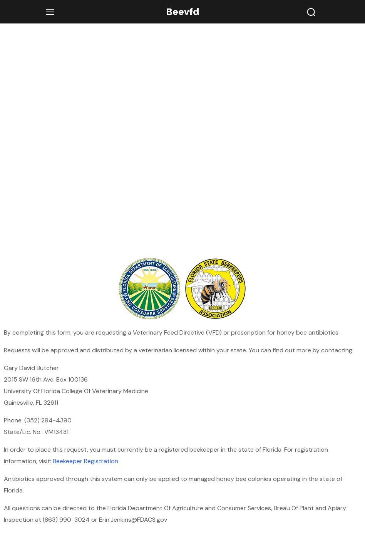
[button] (311, 12)
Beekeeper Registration (85, 461)
